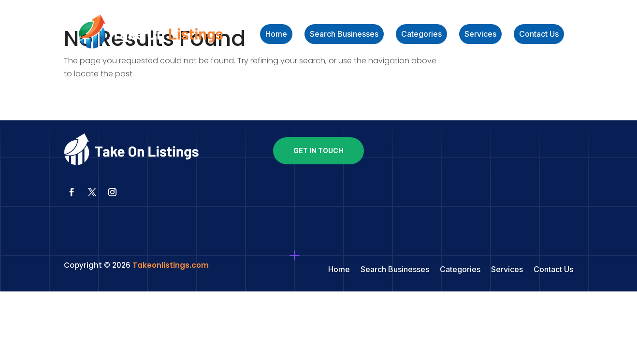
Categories (421, 34)
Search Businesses (344, 34)
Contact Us (539, 34)
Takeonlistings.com (170, 265)
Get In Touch (318, 150)
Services (480, 34)
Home (276, 34)
